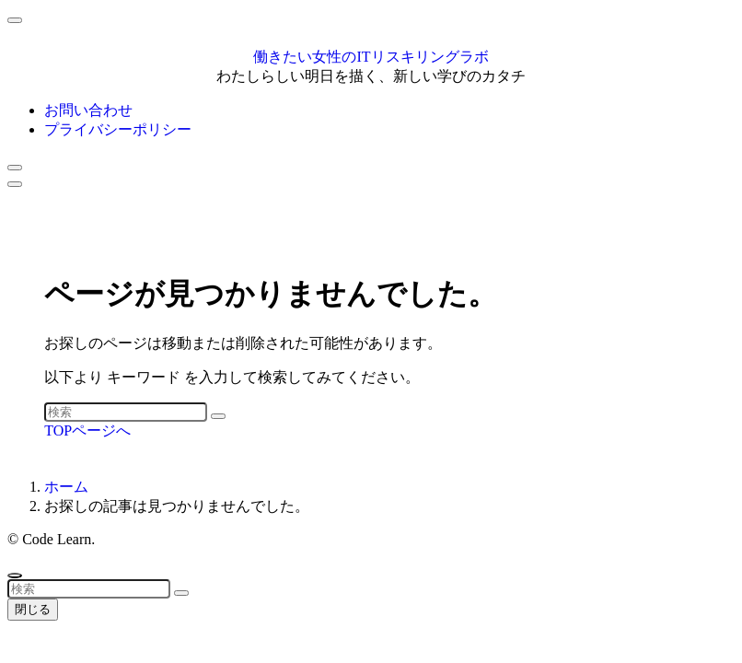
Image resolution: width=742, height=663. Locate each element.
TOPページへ (87, 430)
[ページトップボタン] (14, 575)
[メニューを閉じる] (14, 20)
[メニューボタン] (14, 184)
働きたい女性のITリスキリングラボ (370, 56)
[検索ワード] (125, 412)
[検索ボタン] (14, 167)
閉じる (33, 609)
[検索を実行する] (218, 416)
